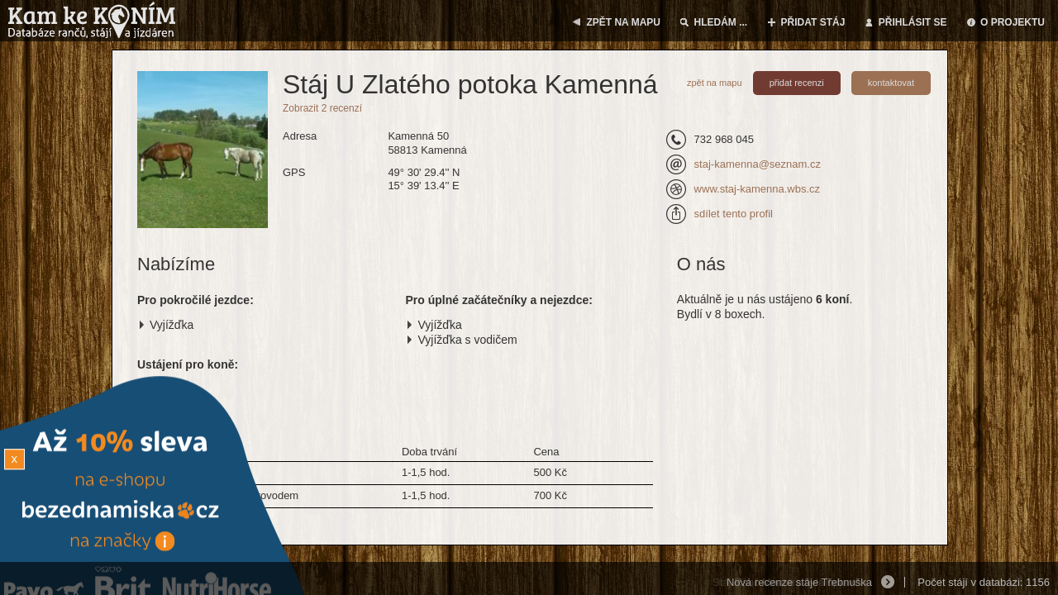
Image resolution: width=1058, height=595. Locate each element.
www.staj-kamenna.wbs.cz (757, 189)
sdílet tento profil (733, 213)
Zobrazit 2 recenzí (322, 108)
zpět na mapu (714, 83)
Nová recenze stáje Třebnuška (799, 582)
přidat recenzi (797, 83)
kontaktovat (891, 83)
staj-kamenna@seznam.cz (757, 164)
